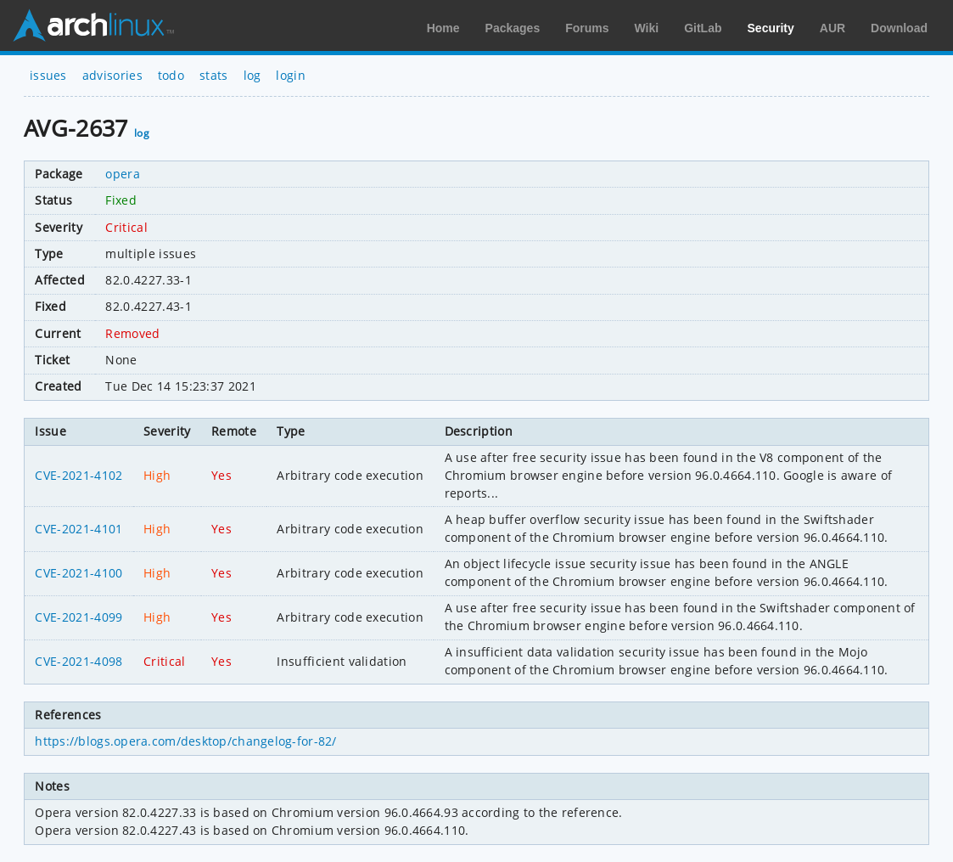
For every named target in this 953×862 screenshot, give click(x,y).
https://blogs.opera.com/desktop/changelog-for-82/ (185, 741)
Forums (586, 28)
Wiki (647, 28)
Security (771, 28)
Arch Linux (93, 25)
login (291, 75)
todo (171, 75)
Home (443, 28)
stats (213, 75)
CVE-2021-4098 (78, 661)
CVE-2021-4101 (78, 529)
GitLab (702, 28)
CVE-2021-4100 (78, 573)
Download (899, 28)
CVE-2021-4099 (78, 617)
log (252, 75)
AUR (832, 28)
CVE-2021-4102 (78, 475)
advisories (112, 75)
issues (48, 75)
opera (122, 174)
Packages (513, 28)
